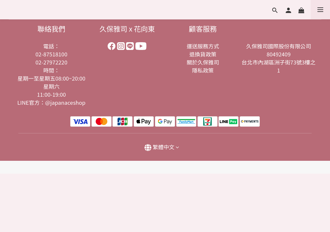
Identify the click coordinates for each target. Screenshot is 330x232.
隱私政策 (203, 70)
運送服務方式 (203, 46)
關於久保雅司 (203, 62)
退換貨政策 (203, 54)
